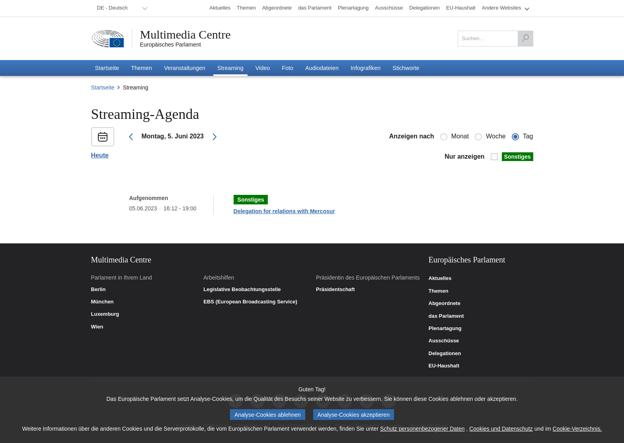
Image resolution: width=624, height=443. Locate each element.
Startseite (103, 87)
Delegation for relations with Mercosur (284, 211)
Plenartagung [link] (445, 328)
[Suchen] (525, 38)
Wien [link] (97, 327)
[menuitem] (121, 8)
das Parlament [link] (446, 316)
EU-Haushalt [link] (444, 366)
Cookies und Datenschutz (501, 429)
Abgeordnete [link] (444, 303)
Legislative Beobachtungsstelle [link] (242, 289)
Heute (100, 155)
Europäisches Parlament (170, 44)
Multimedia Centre (185, 34)
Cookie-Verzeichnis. (577, 429)
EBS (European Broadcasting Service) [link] (250, 302)
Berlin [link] (98, 289)
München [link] (102, 302)
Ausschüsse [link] (444, 341)
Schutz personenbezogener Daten (422, 429)
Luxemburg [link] (105, 314)
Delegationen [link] (445, 353)
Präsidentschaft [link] (335, 289)
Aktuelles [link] (440, 278)
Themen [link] (438, 291)
